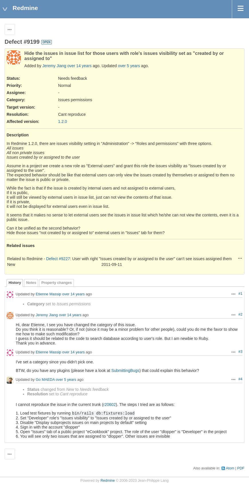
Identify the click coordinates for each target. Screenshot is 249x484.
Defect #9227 (58, 258)
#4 (240, 379)
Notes (31, 283)
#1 (240, 294)
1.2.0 (62, 121)
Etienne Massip (48, 294)
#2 (240, 314)
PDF (240, 468)
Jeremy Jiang (54, 65)
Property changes (56, 283)
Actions (240, 258)
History (15, 283)
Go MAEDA (45, 380)
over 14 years (79, 65)
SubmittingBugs (125, 370)
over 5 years (129, 65)
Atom (230, 468)
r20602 (109, 404)
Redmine (107, 481)
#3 (240, 352)
